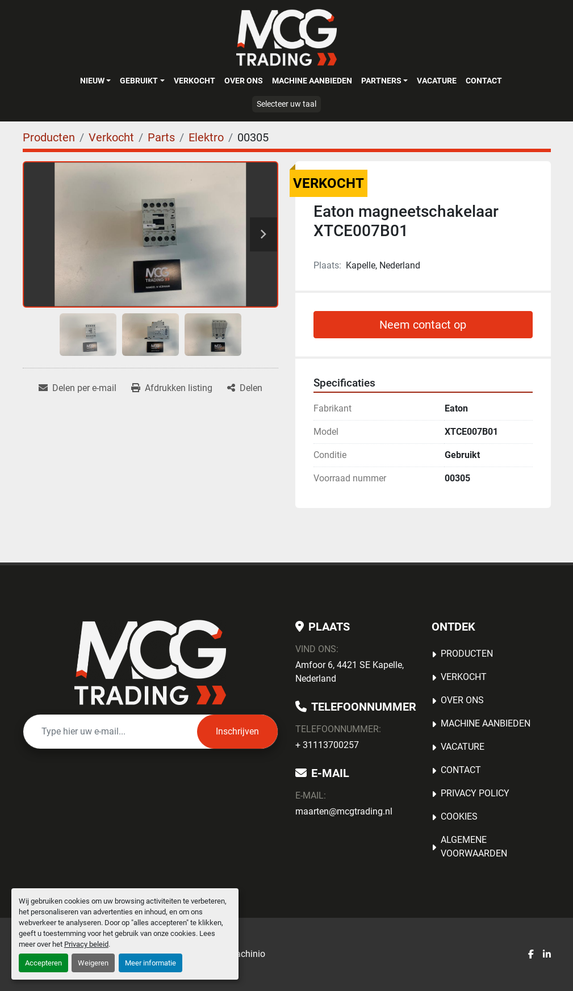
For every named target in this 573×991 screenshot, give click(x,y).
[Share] (245, 388)
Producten (467, 653)
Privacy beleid (86, 944)
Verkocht (194, 80)
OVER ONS (243, 80)
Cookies (459, 816)
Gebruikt (139, 80)
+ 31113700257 (327, 745)
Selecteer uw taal (286, 103)
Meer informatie (150, 963)
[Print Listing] (172, 388)
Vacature (437, 80)
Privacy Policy (475, 793)
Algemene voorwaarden (474, 846)
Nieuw (92, 80)
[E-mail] (110, 732)
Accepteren (43, 963)
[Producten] (49, 137)
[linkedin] (547, 954)
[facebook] (531, 954)
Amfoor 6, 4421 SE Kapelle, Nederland (349, 672)
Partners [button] (381, 80)
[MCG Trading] (150, 662)
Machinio (246, 953)
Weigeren (93, 963)
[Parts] (161, 137)
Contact (484, 80)
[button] (95, 80)
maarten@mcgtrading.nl (343, 811)
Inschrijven (237, 731)
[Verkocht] (111, 137)
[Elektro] (206, 137)
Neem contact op (422, 324)
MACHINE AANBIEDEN (312, 80)
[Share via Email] (77, 388)
